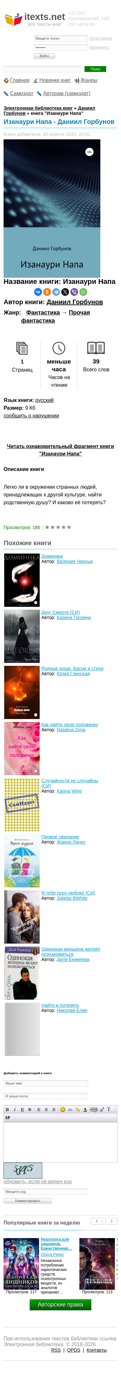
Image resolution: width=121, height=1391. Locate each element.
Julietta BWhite (72, 898)
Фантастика (43, 312)
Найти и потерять (60, 1005)
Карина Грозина (74, 617)
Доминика (52, 556)
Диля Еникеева (73, 959)
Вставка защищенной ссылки (77, 1110)
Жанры (88, 80)
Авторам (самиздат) (66, 93)
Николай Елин (72, 1010)
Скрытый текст (94, 1110)
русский (44, 400)
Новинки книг (55, 80)
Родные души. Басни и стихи (72, 668)
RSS (56, 1350)
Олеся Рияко (52, 1254)
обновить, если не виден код (38, 1181)
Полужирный (7, 1110)
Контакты (97, 1350)
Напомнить (99, 47)
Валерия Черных (75, 561)
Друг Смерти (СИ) (60, 612)
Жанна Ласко (71, 842)
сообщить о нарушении (31, 415)
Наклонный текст (15, 1110)
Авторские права (60, 1304)
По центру (46, 1110)
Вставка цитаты (101, 1110)
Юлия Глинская (73, 673)
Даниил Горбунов (74, 301)
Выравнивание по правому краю (53, 1110)
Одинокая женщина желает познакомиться (70, 951)
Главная (19, 80)
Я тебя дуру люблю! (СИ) (68, 893)
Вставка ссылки (70, 1110)
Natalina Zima (71, 729)
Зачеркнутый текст (30, 1110)
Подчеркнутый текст (22, 1110)
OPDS (73, 1350)
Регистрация (100, 38)
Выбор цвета (85, 1110)
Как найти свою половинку (69, 724)
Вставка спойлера (7, 1118)
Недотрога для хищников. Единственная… (56, 1244)
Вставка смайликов (62, 1110)
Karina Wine (69, 791)
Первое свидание (60, 836)
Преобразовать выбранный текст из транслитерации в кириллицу (109, 1110)
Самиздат (21, 93)
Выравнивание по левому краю (39, 1110)
